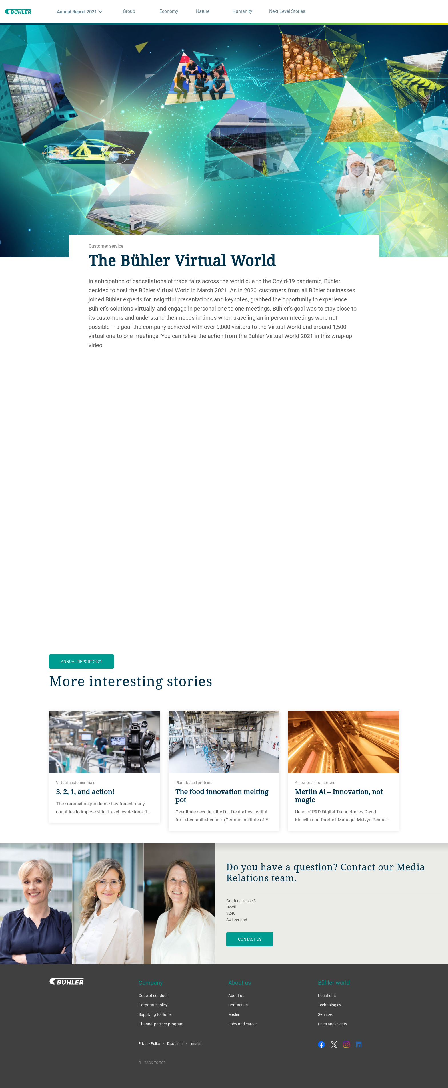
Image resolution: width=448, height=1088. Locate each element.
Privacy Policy (149, 1043)
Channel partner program (161, 1024)
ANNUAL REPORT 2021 (81, 661)
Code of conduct (153, 995)
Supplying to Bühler (156, 1014)
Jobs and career (242, 1024)
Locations (327, 995)
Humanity (242, 11)
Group (129, 11)
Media (233, 1014)
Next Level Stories (287, 11)
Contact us (249, 939)
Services (325, 1014)
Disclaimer (175, 1043)
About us (236, 995)
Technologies (329, 1005)
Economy (168, 11)
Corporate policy (153, 1005)
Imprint (195, 1043)
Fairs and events (332, 1024)
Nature (202, 11)
